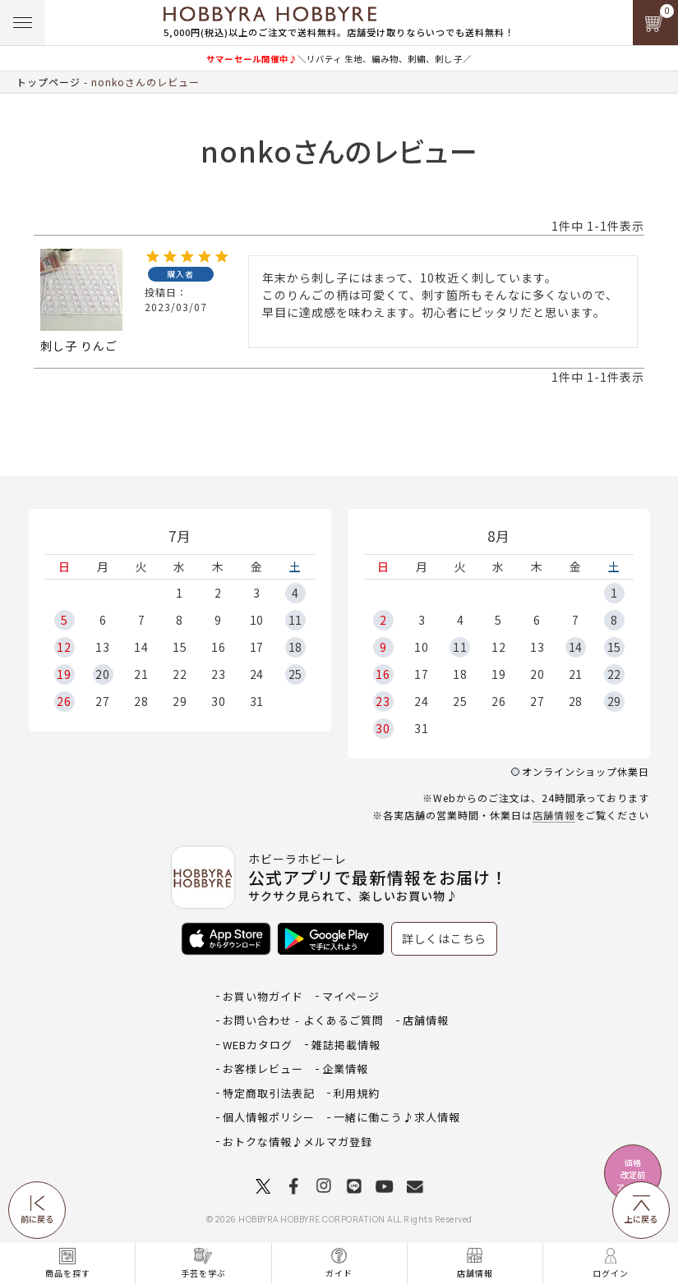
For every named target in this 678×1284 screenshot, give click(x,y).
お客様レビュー (263, 1068)
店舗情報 (554, 815)
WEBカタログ (258, 1044)
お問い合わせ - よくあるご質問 (303, 1020)
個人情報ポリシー (269, 1117)
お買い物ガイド (263, 996)
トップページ (48, 82)
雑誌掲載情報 (346, 1044)
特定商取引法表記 (269, 1093)
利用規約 (357, 1093)
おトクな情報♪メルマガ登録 (297, 1141)
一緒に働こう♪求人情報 (397, 1117)
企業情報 (345, 1068)
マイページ (351, 996)
